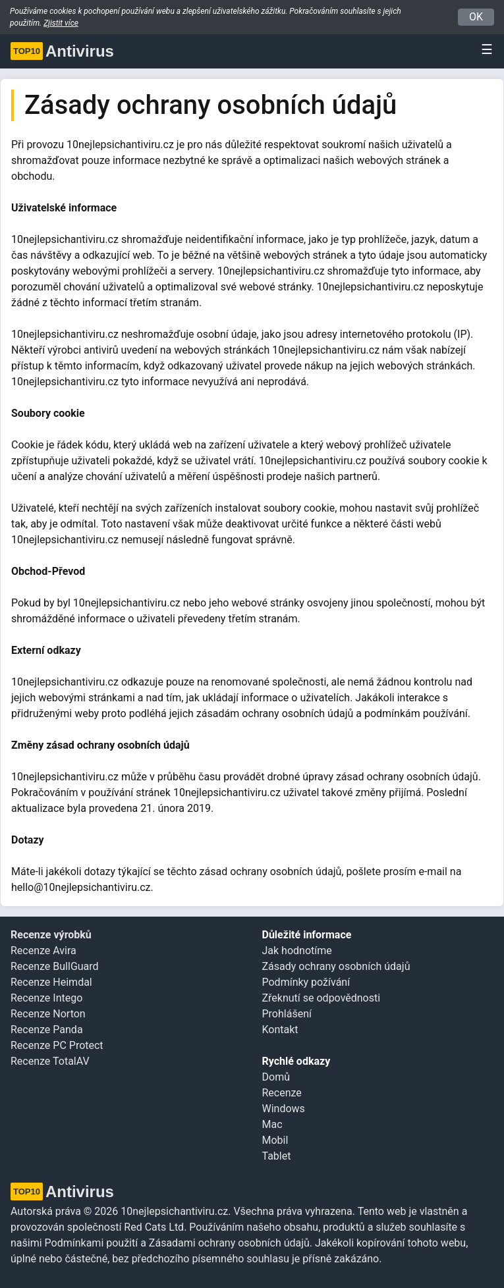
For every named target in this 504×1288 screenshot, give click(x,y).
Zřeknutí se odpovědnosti (321, 998)
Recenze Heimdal (51, 982)
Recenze (282, 1093)
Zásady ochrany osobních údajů (336, 966)
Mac (272, 1124)
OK (476, 17)
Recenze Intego (46, 998)
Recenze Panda (47, 1029)
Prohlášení (287, 1013)
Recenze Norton (48, 1013)
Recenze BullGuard (55, 966)
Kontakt (280, 1029)
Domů (276, 1077)
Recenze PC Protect (57, 1045)
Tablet (276, 1156)
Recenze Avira (43, 950)
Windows (283, 1108)
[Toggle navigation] (482, 49)
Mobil (275, 1140)
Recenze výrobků (51, 934)
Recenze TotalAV (50, 1061)
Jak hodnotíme (297, 950)
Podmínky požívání (306, 982)
